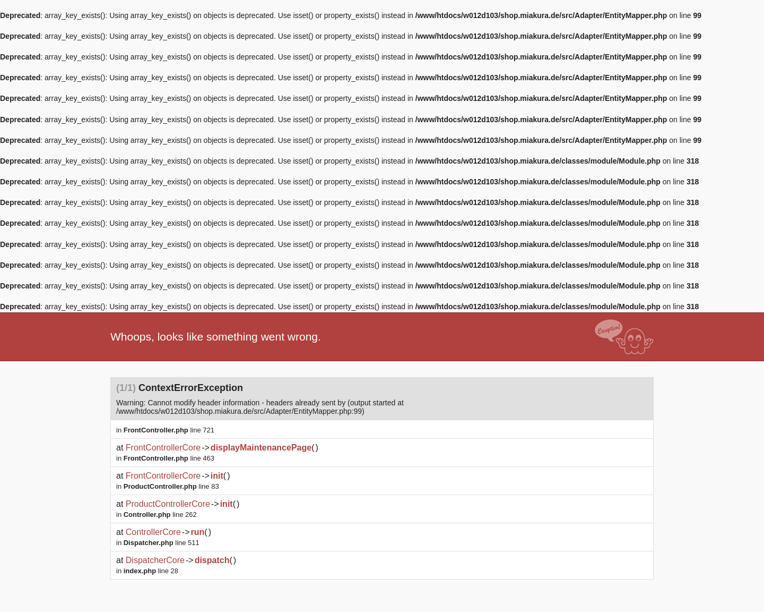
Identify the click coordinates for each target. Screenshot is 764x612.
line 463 (169, 458)
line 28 (151, 571)
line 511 (161, 543)
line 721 (169, 430)
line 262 (160, 514)
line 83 (171, 486)
